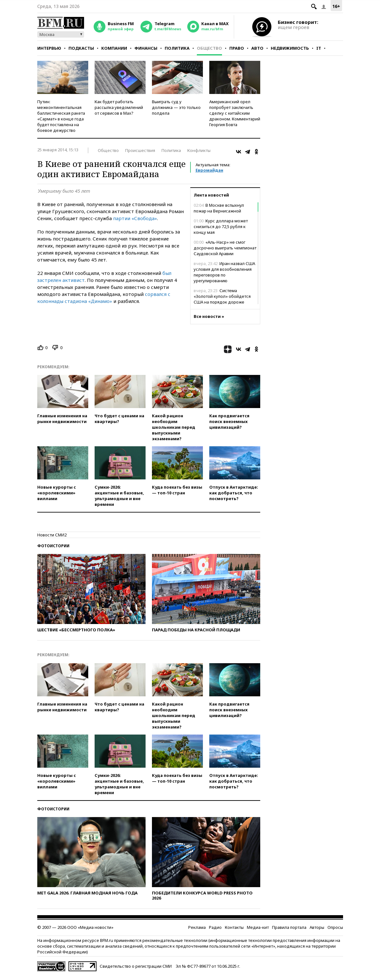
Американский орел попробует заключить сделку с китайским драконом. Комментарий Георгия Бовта (234, 113)
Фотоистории (53, 546)
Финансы (145, 48)
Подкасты (81, 48)
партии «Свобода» (135, 218)
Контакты (234, 927)
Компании (114, 48)
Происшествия (140, 150)
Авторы (317, 927)
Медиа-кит (258, 927)
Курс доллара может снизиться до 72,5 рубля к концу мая (221, 226)
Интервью (49, 48)
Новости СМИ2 (52, 535)
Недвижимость (290, 48)
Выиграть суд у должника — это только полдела (176, 107)
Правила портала (289, 927)
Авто (257, 48)
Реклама (197, 927)
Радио (215, 927)
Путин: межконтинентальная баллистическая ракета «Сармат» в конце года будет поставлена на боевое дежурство (61, 116)
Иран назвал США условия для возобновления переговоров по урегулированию (224, 272)
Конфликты (199, 150)
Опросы (335, 927)
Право (236, 48)
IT (318, 48)
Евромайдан (209, 170)
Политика (177, 48)
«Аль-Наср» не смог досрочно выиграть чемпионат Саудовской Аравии (225, 247)
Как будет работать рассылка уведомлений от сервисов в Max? (119, 107)
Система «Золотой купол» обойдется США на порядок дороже (222, 296)
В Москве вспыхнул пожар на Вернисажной (219, 208)
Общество (209, 48)
